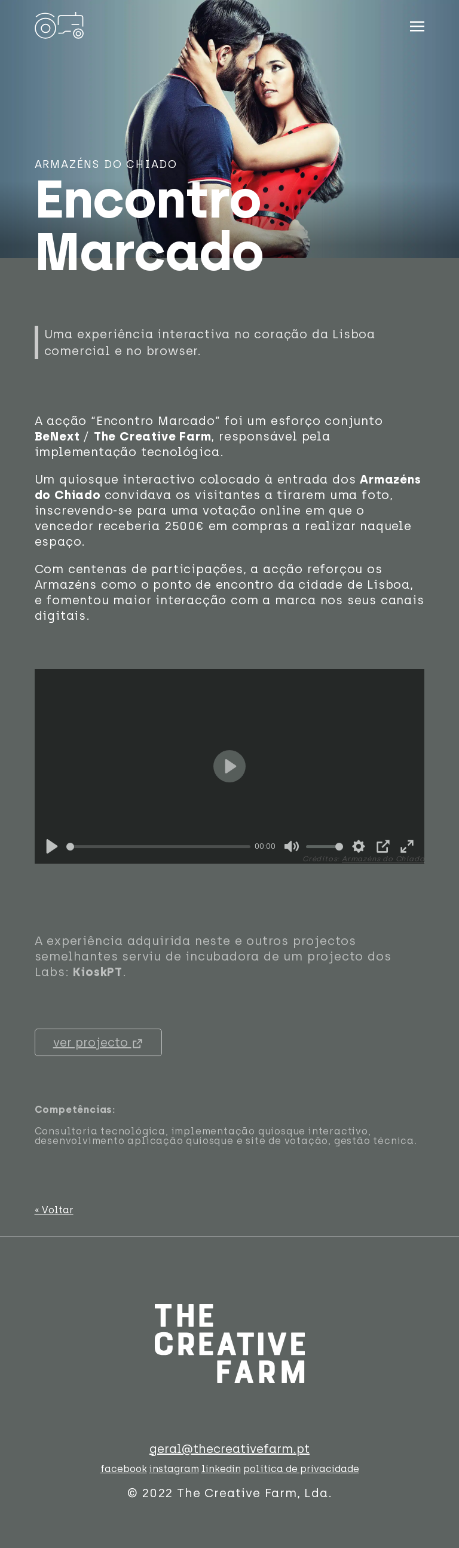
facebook (123, 1468)
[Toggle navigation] (417, 24)
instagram (174, 1468)
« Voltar (54, 1210)
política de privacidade (301, 1468)
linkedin (221, 1468)
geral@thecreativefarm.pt (229, 1449)
